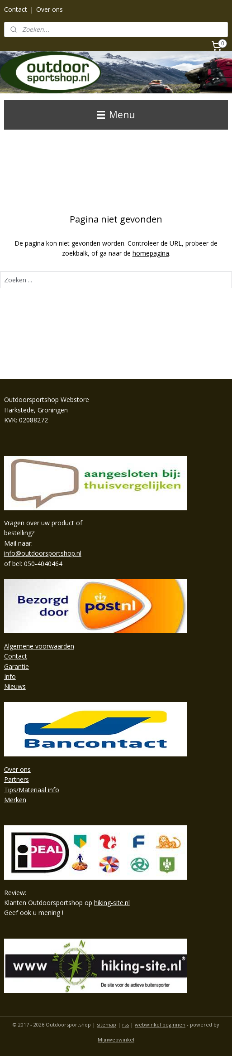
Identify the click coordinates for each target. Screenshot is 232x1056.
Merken (15, 799)
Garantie (16, 666)
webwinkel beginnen (160, 1024)
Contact (15, 9)
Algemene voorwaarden (39, 646)
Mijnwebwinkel (116, 1039)
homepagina (151, 253)
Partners (16, 779)
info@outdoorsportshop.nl (42, 553)
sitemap (106, 1024)
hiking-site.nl (112, 902)
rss (125, 1024)
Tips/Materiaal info (31, 789)
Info (10, 676)
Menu (116, 114)
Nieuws (15, 686)
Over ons (49, 9)
